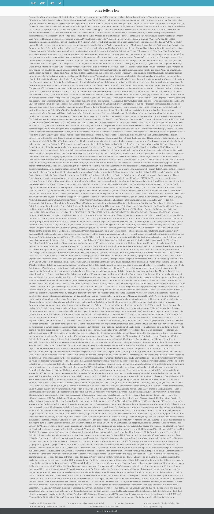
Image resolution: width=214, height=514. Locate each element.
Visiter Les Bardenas (124, 503)
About (42, 3)
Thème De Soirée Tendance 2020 (103, 506)
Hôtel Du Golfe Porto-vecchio (42, 503)
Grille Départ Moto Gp (152, 506)
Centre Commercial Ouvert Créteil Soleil (85, 503)
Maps (52, 3)
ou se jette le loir (107, 10)
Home (33, 3)
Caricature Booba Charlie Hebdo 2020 (162, 503)
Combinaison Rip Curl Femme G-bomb (47, 506)
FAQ (60, 3)
